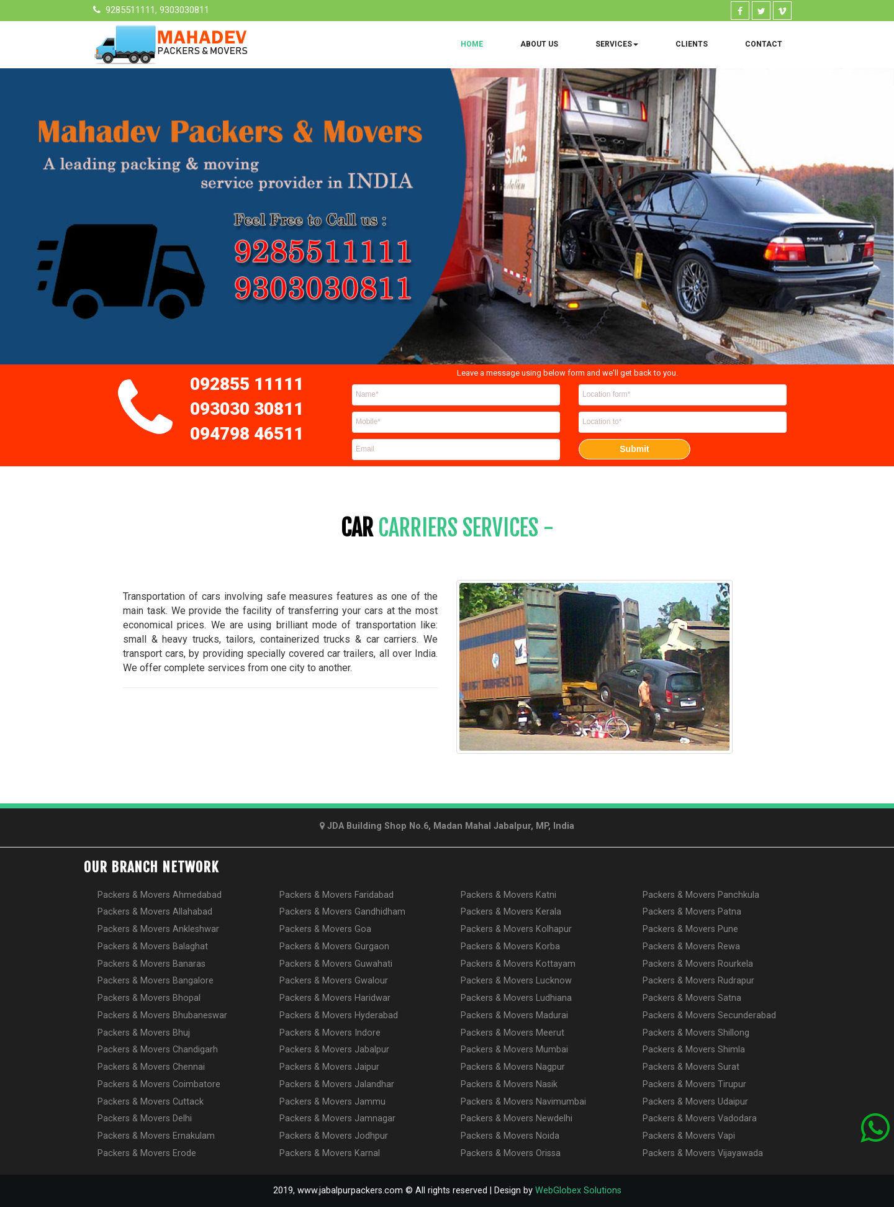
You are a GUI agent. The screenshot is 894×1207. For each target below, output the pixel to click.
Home (472, 44)
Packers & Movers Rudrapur (698, 980)
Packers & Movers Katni (508, 895)
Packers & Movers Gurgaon (334, 946)
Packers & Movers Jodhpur (333, 1136)
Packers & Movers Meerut (512, 1033)
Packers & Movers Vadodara (700, 1118)
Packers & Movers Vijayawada (703, 1153)
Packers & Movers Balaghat (152, 946)
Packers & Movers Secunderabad (709, 1015)
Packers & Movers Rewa (691, 946)
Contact (763, 44)
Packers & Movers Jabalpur (334, 1049)
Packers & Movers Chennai (151, 1067)
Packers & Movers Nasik (509, 1084)
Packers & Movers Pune (690, 929)
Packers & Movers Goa (325, 929)
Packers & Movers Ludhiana (516, 998)
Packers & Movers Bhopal (149, 998)
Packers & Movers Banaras (151, 964)
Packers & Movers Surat (691, 1067)
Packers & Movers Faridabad (336, 895)
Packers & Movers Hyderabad (338, 1015)
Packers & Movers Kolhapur (516, 929)
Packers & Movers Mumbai (514, 1049)
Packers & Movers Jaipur (329, 1067)
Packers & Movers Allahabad (154, 911)
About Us (539, 44)
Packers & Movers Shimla (694, 1049)
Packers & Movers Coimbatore (158, 1084)
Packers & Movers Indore (330, 1033)
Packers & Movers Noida (510, 1136)
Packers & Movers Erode (146, 1153)
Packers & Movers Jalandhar (336, 1084)
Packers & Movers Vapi (689, 1136)
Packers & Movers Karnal (329, 1153)
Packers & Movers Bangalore (155, 980)
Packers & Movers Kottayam (518, 964)
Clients (691, 44)
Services (616, 44)
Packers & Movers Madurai (514, 1015)
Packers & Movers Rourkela (698, 964)
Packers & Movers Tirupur (694, 1084)
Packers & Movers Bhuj (143, 1033)
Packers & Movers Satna (692, 998)
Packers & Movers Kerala (511, 911)
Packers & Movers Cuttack (150, 1101)
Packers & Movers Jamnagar (337, 1118)
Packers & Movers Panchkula (701, 895)
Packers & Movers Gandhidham (342, 911)
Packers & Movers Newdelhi (516, 1118)
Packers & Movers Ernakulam (156, 1136)
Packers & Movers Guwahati (335, 964)
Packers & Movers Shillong (696, 1033)
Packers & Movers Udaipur (695, 1101)
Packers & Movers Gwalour (333, 980)
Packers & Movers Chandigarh (157, 1049)
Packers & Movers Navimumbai (523, 1101)
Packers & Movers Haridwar (335, 998)
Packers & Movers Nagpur (513, 1067)
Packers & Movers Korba (510, 946)
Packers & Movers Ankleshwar (158, 929)
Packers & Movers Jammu (332, 1101)
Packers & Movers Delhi (144, 1118)
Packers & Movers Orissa (511, 1153)
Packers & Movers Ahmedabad (159, 895)
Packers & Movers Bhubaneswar (162, 1015)
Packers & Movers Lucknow (516, 980)
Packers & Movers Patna (692, 911)
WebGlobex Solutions (578, 1190)
